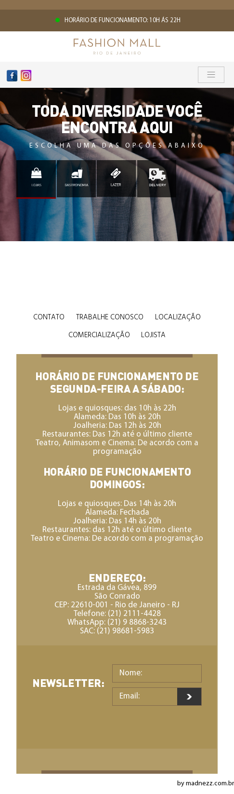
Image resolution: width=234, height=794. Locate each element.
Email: (129, 696)
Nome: (130, 673)
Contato (49, 317)
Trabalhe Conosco (109, 317)
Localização (178, 317)
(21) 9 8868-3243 (137, 622)
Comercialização (99, 335)
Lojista (153, 335)
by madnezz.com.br (205, 783)
